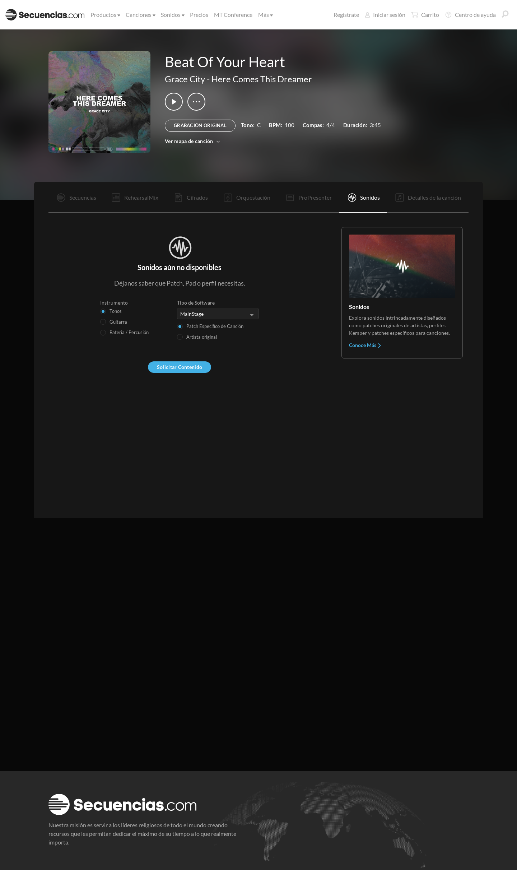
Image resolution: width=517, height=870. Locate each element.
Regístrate (346, 14)
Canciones (140, 14)
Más (265, 14)
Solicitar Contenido (179, 367)
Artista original (201, 337)
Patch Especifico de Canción (214, 326)
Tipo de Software (196, 303)
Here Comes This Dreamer (261, 79)
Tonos (116, 311)
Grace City (185, 79)
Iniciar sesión (385, 14)
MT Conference (233, 14)
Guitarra (118, 322)
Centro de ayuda (470, 14)
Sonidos (172, 14)
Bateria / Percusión (129, 332)
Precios (199, 14)
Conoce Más (365, 345)
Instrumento (114, 303)
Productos (104, 14)
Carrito (425, 14)
